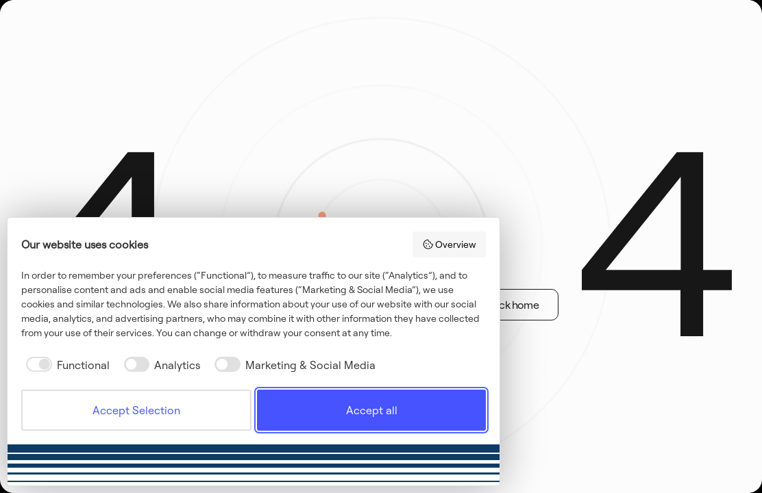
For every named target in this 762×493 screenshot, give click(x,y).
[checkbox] (65, 365)
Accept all (371, 410)
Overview (449, 244)
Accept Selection (136, 410)
